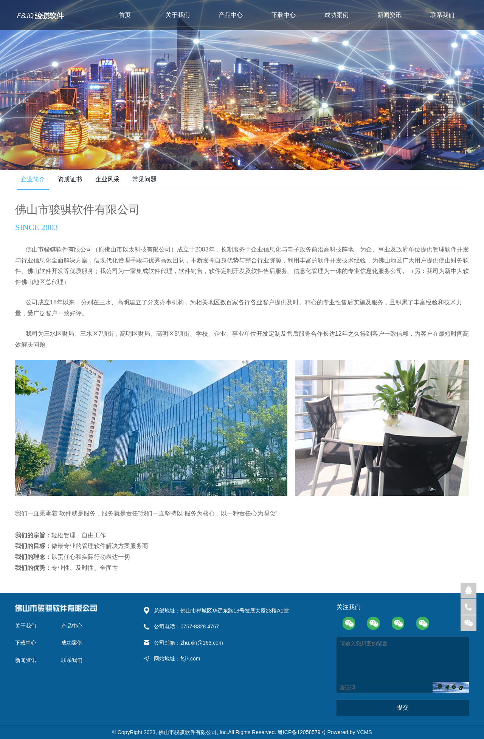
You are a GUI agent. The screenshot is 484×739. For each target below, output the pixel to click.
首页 (125, 15)
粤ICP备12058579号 (302, 732)
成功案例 (336, 15)
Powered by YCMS (349, 732)
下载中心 (283, 15)
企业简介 (33, 179)
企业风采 (107, 179)
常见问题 (144, 179)
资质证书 (70, 179)
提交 (403, 707)
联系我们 (442, 15)
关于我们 (178, 15)
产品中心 (231, 15)
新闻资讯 (389, 15)
